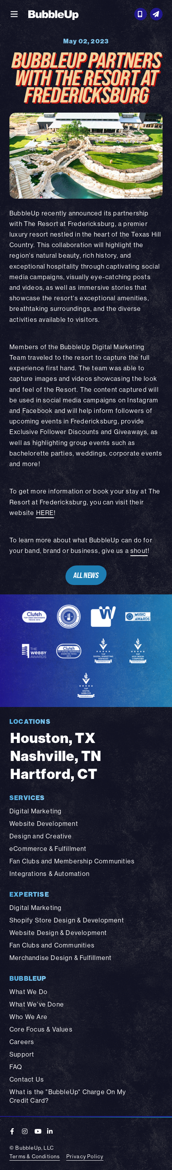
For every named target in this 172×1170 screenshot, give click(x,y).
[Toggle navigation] (14, 14)
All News (86, 575)
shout (139, 550)
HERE (45, 513)
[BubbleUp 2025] (53, 14)
